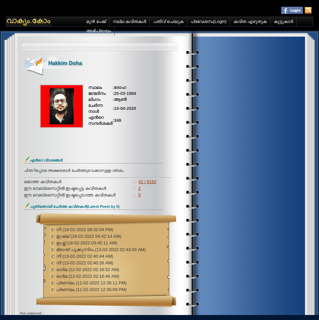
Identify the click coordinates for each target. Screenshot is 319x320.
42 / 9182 (147, 181)
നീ (59, 229)
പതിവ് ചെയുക (168, 21)
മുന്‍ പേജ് (96, 21)
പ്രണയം (66, 282)
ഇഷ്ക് (61, 242)
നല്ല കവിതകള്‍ (130, 21)
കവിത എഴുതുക (250, 21)
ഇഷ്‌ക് (63, 236)
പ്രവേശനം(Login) (208, 21)
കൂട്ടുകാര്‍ (283, 21)
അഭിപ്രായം (98, 30)
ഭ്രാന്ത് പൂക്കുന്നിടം (75, 249)
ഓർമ (62, 269)
